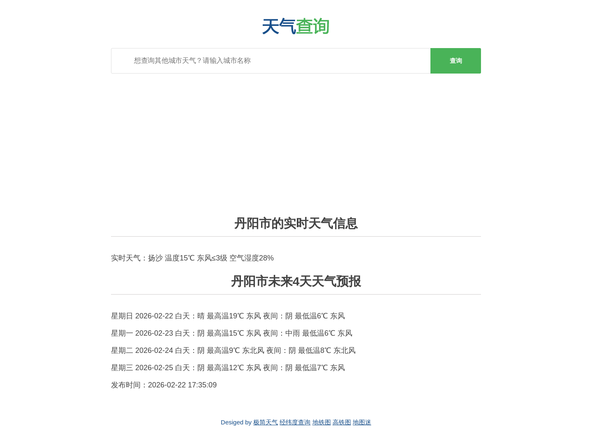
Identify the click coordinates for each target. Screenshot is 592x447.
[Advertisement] (296, 139)
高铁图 (342, 422)
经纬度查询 (295, 422)
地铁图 (321, 422)
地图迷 (362, 422)
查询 (456, 60)
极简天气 (265, 422)
